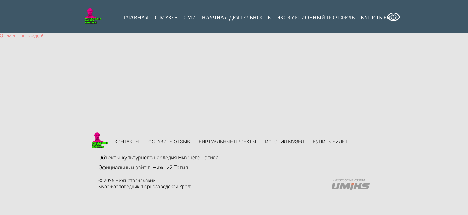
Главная (136, 18)
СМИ (190, 18)
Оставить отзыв (169, 142)
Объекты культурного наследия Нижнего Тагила (158, 157)
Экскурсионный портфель (316, 18)
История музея (284, 142)
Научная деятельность (236, 18)
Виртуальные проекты (227, 142)
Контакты (126, 142)
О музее (166, 18)
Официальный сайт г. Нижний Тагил (143, 167)
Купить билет (330, 142)
